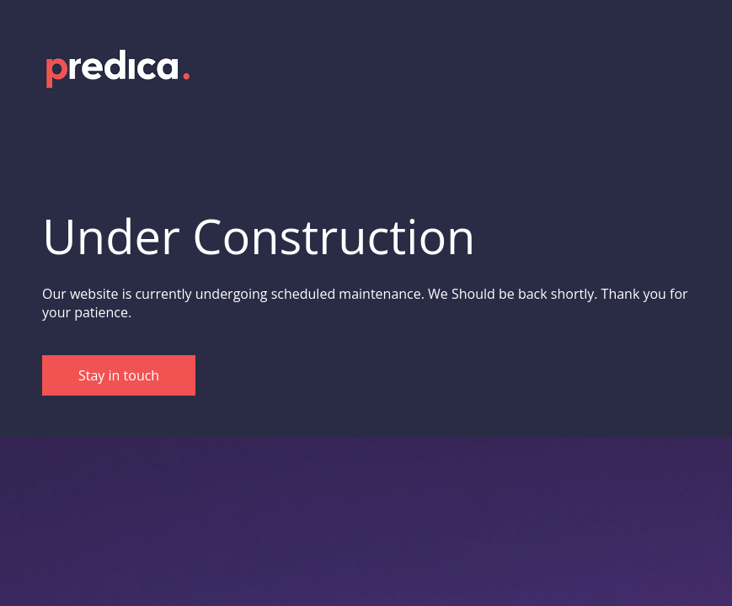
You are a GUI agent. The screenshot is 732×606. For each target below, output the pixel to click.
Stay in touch (118, 375)
